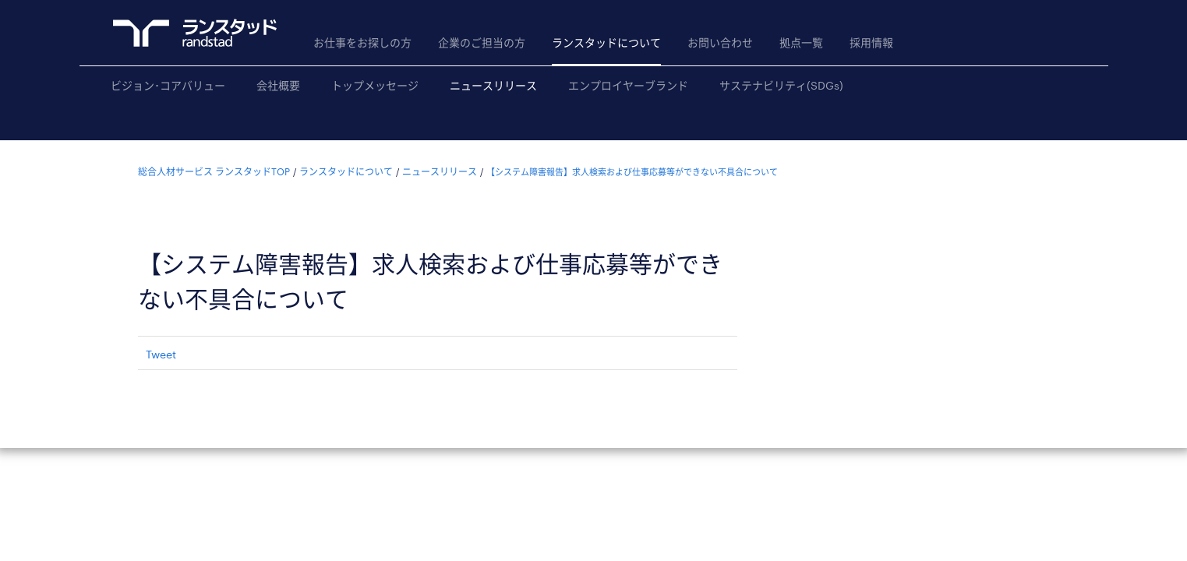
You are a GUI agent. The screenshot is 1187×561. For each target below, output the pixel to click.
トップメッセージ (375, 85)
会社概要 (278, 85)
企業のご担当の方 (481, 42)
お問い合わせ (720, 42)
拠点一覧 (801, 42)
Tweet (161, 354)
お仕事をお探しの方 (362, 42)
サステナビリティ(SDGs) (781, 85)
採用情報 (871, 42)
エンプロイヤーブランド (628, 85)
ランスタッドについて (606, 42)
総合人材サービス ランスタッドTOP (214, 171)
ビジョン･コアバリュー (168, 85)
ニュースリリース (493, 85)
